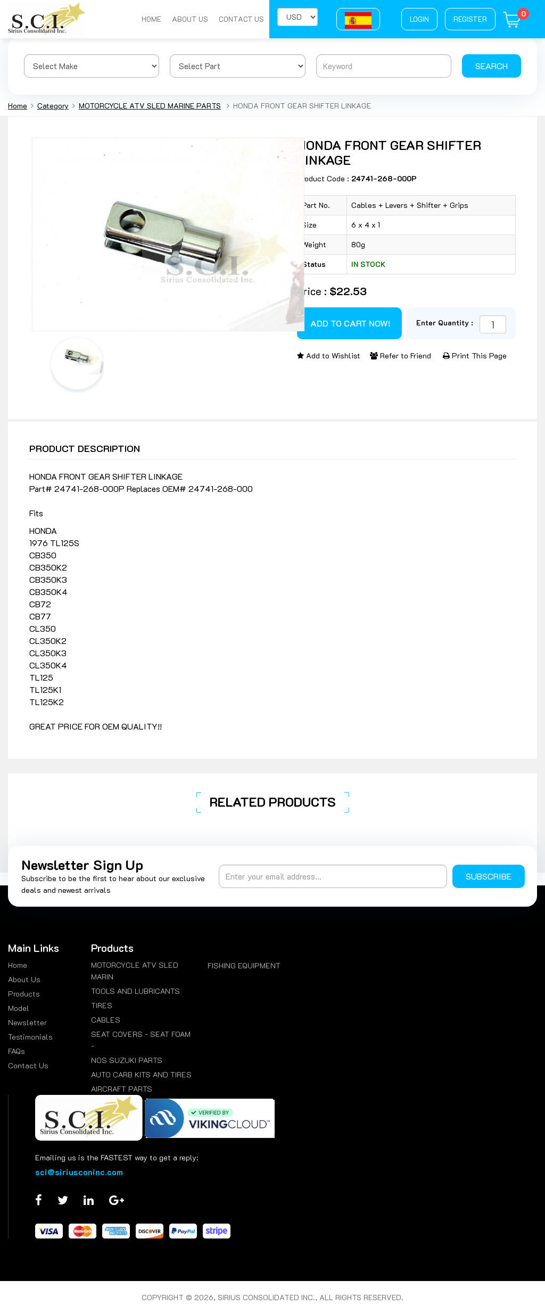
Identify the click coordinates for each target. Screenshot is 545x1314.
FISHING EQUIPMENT (244, 965)
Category (53, 106)
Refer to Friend (400, 355)
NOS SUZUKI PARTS (126, 1060)
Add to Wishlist (328, 355)
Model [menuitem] (18, 1008)
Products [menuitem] (24, 994)
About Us (190, 18)
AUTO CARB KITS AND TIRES (141, 1074)
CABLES (105, 1020)
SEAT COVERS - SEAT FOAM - (141, 1040)
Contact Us (241, 18)
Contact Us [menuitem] (28, 1065)
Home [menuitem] (17, 965)
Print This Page (475, 355)
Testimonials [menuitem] (30, 1037)
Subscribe (488, 876)
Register (470, 18)
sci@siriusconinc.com (79, 1171)
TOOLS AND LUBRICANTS (135, 991)
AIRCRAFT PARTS (121, 1089)
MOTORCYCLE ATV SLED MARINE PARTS (150, 106)
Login (419, 18)
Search (491, 65)
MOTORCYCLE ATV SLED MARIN (134, 971)
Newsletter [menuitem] (27, 1022)
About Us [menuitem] (24, 979)
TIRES (101, 1005)
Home (151, 18)
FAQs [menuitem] (16, 1051)
